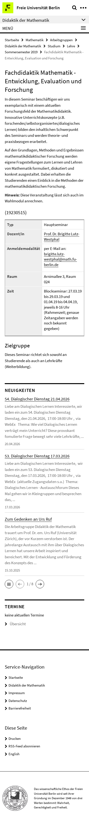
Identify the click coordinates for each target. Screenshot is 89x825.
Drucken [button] (15, 738)
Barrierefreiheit (20, 708)
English (14, 754)
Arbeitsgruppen (61, 40)
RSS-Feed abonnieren (24, 746)
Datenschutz (18, 700)
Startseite (12, 40)
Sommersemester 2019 (21, 52)
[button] (9, 584)
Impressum (17, 693)
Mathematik (34, 40)
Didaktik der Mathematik (23, 46)
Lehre (71, 46)
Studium (54, 46)
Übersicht (15, 623)
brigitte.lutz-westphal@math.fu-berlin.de (60, 259)
